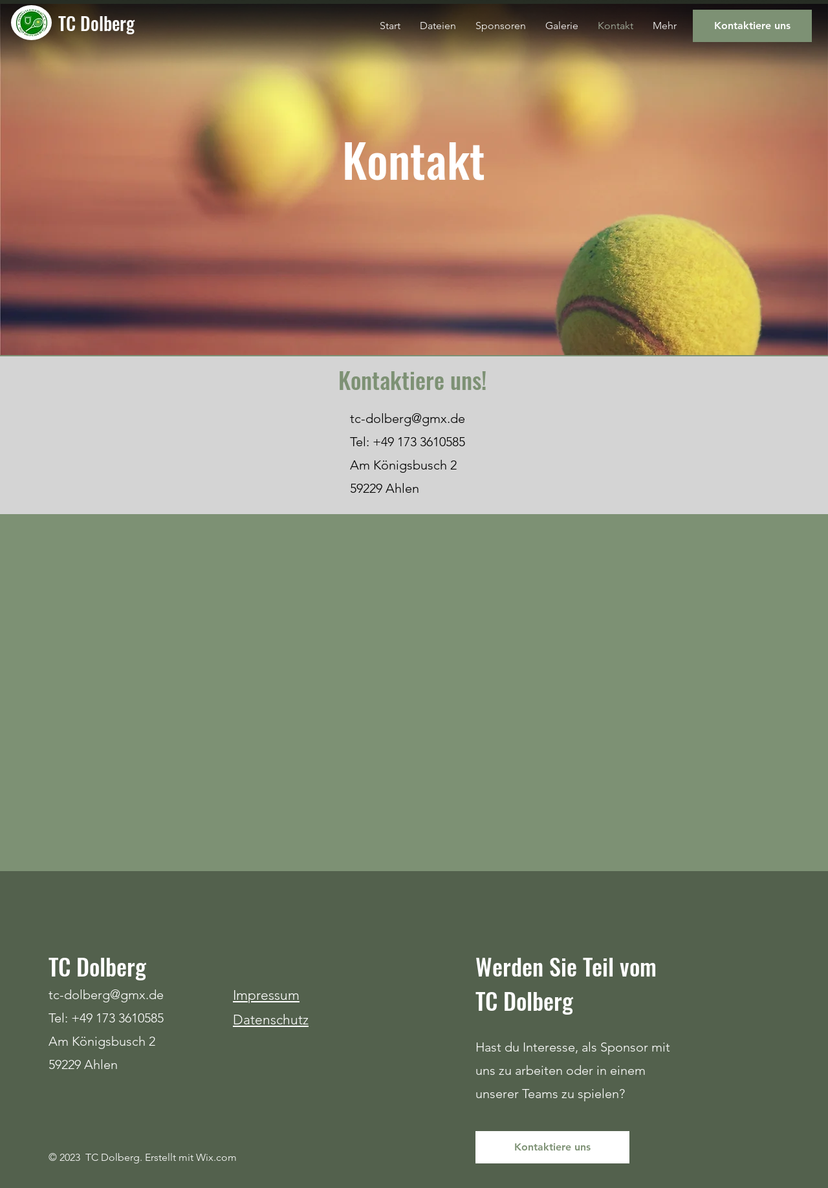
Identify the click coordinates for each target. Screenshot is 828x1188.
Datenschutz (271, 1019)
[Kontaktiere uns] (752, 26)
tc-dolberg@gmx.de (407, 418)
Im (240, 995)
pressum (274, 995)
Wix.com (216, 1157)
